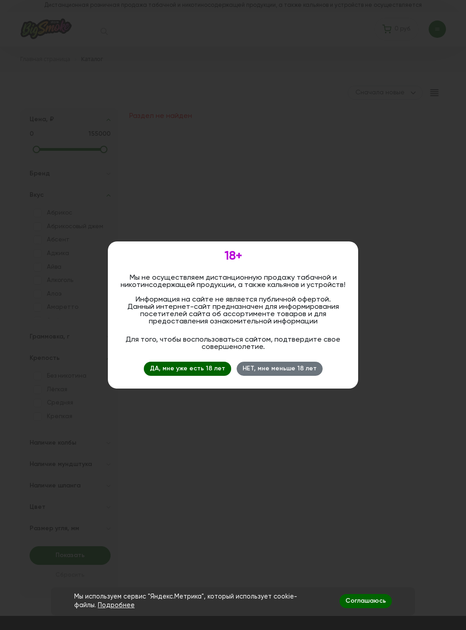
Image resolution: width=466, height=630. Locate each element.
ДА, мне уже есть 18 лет (187, 368)
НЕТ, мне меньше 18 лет (280, 368)
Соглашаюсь (365, 601)
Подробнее (116, 605)
